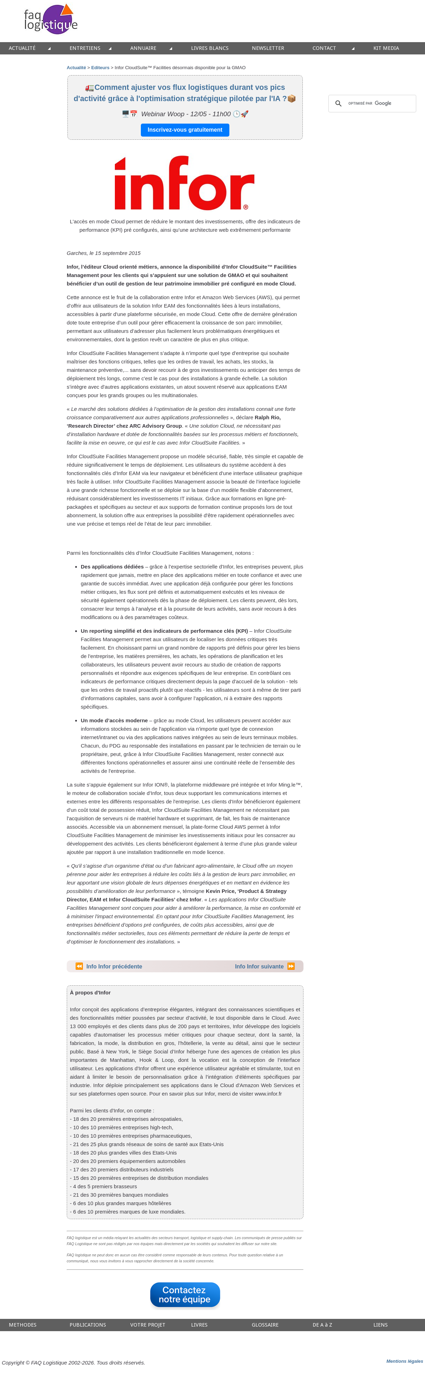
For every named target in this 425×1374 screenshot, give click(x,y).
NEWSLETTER (268, 48)
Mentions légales (404, 1361)
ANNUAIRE (143, 48)
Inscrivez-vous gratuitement (185, 130)
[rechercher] (371, 103)
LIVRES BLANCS (210, 48)
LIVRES (199, 1325)
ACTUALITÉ (22, 48)
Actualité (76, 67)
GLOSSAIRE (265, 1325)
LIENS (380, 1325)
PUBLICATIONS (88, 1325)
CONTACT (324, 48)
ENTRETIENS (85, 48)
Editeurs (100, 67)
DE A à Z (322, 1325)
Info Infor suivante (259, 966)
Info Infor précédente (114, 966)
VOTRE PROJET (147, 1325)
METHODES (23, 1325)
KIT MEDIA (386, 48)
